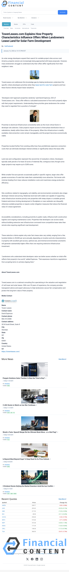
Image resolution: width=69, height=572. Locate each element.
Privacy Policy (40, 553)
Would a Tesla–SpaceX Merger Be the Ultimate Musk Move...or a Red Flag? (30, 432)
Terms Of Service (52, 553)
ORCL (3, 528)
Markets (6, 24)
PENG (8, 385)
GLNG (8, 412)
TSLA (8, 439)
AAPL (3, 508)
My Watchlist (21, 18)
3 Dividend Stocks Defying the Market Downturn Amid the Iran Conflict (29, 486)
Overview (6, 28)
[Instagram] (42, 559)
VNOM (15, 493)
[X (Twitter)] (27, 559)
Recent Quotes (7, 18)
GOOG (4, 517)
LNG (11, 412)
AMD (3, 511)
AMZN (4, 505)
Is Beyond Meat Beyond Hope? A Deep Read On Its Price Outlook (27, 459)
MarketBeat (7, 383)
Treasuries (33, 28)
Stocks (16, 24)
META (3, 520)
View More (62, 359)
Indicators (34, 18)
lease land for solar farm (44, 85)
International (25, 28)
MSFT (3, 523)
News (11, 28)
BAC (3, 514)
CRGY (8, 493)
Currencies (17, 28)
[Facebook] (32, 559)
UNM (12, 493)
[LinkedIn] (37, 559)
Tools (32, 24)
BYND (8, 466)
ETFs (24, 24)
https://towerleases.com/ (11, 351)
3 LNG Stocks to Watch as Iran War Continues (20, 405)
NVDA (3, 526)
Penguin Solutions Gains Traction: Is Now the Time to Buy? (24, 378)
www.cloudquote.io (48, 549)
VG (14, 412)
